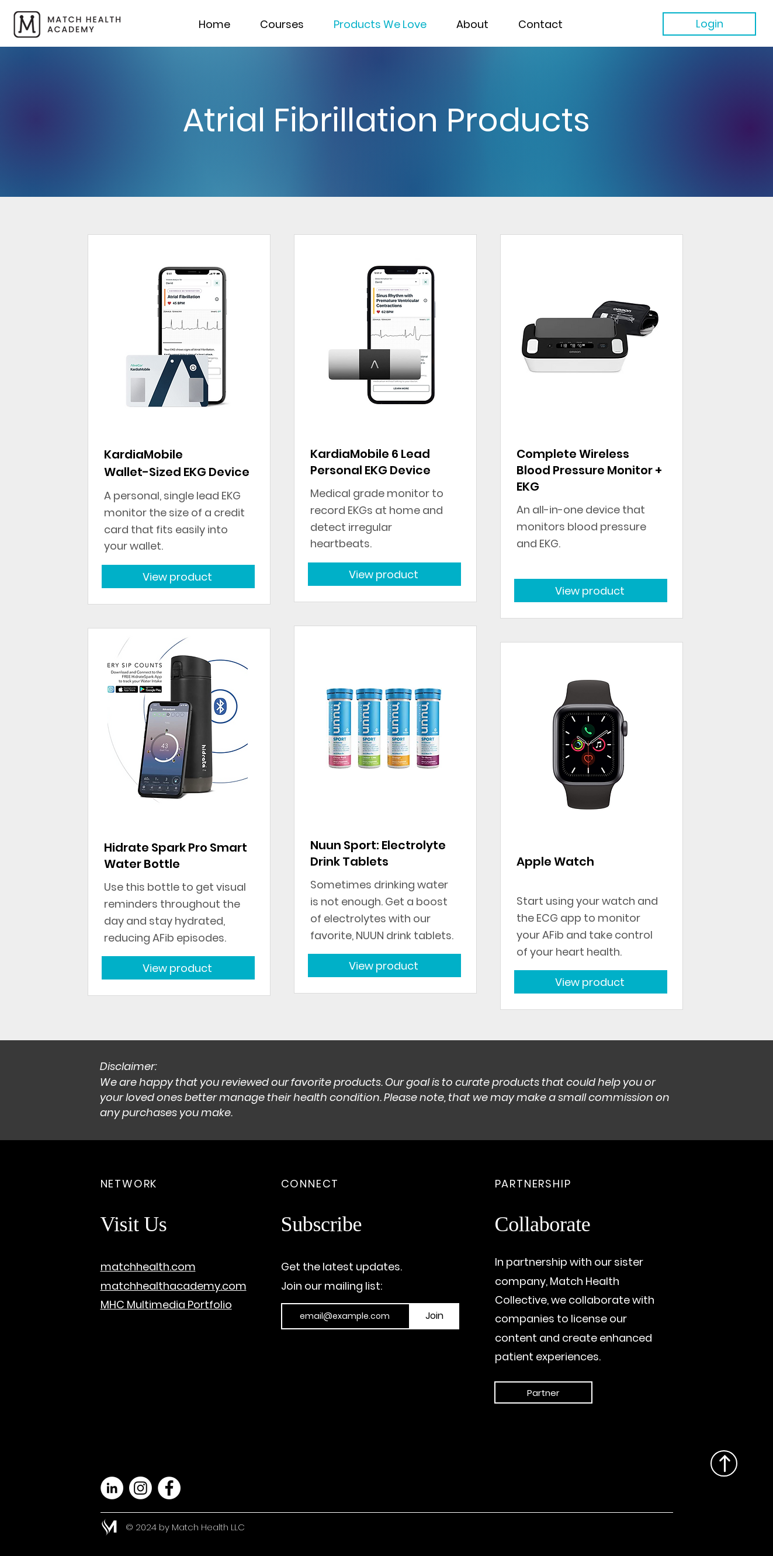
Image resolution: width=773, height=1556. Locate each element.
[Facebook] (169, 1488)
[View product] (178, 576)
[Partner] (543, 1392)
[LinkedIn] (111, 1488)
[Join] (434, 1316)
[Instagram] (140, 1488)
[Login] (709, 24)
